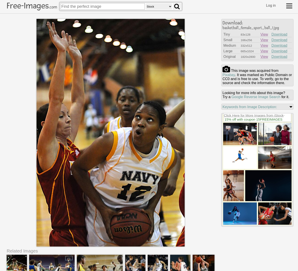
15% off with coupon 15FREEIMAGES (253, 119)
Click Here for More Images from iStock (254, 115)
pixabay (228, 75)
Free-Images (32, 6)
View (264, 34)
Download (279, 34)
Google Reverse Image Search (255, 97)
